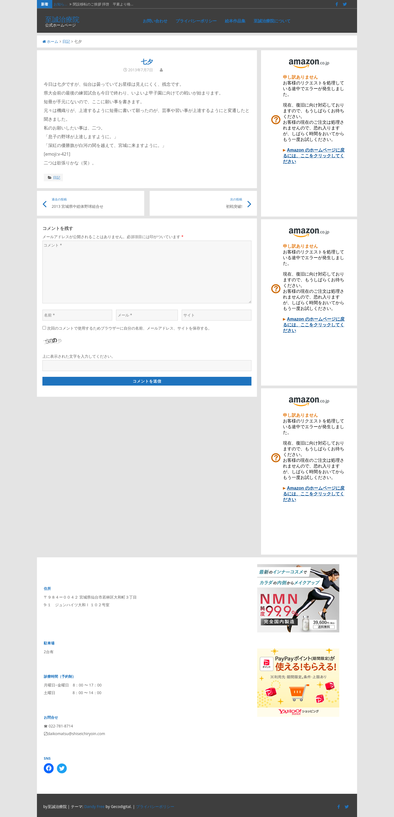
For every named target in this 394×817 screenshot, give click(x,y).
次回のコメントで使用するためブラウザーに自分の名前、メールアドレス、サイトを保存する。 (129, 328)
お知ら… (60, 4)
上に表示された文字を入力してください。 (78, 356)
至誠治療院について (272, 20)
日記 (66, 41)
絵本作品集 (235, 20)
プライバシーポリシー (196, 20)
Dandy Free (94, 806)
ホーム (50, 41)
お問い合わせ (155, 20)
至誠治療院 (62, 19)
